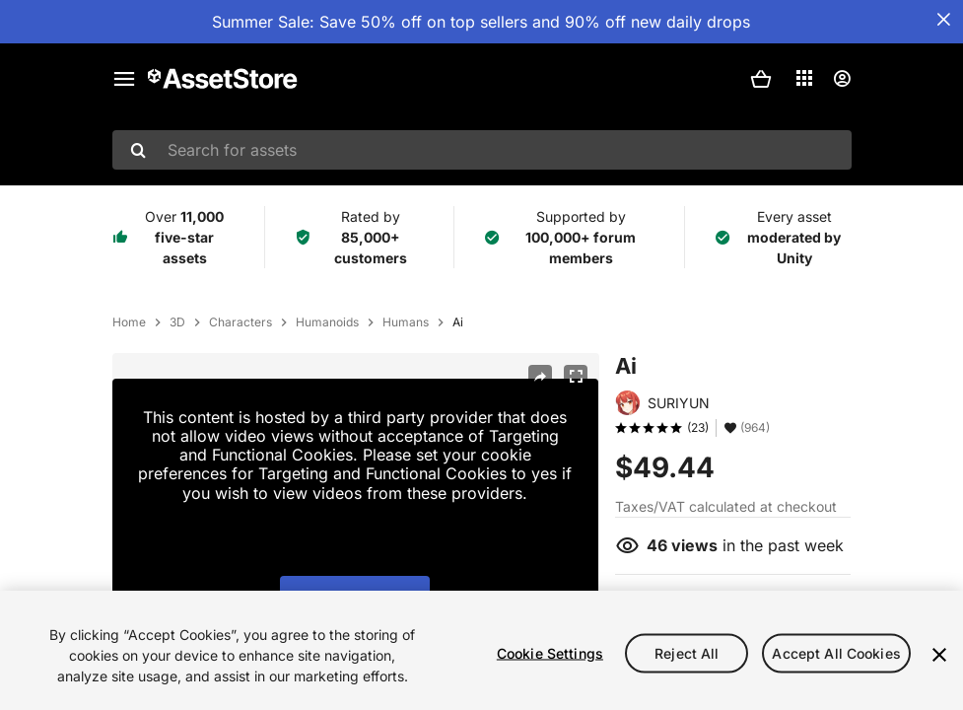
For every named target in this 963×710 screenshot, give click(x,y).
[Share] (540, 377)
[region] (481, 650)
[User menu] (842, 79)
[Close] (939, 654)
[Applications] (804, 78)
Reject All (686, 652)
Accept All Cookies (836, 652)
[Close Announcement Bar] (943, 20)
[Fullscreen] (575, 377)
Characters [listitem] (240, 322)
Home (129, 322)
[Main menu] (124, 79)
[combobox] (482, 150)
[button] (761, 79)
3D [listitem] (177, 322)
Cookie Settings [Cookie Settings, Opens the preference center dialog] (550, 652)
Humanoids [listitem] (327, 322)
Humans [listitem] (405, 322)
